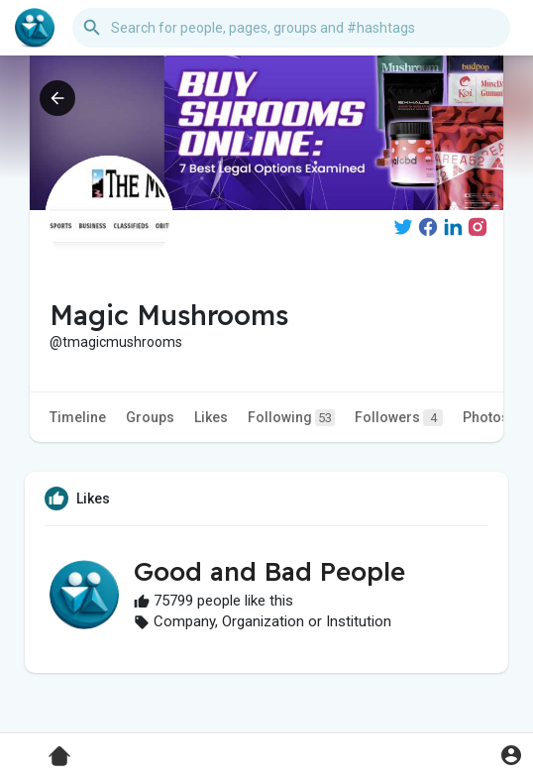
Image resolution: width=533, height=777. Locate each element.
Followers (399, 417)
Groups (150, 417)
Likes (211, 417)
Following (291, 417)
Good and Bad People (269, 571)
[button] (291, 28)
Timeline (78, 417)
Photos (486, 417)
